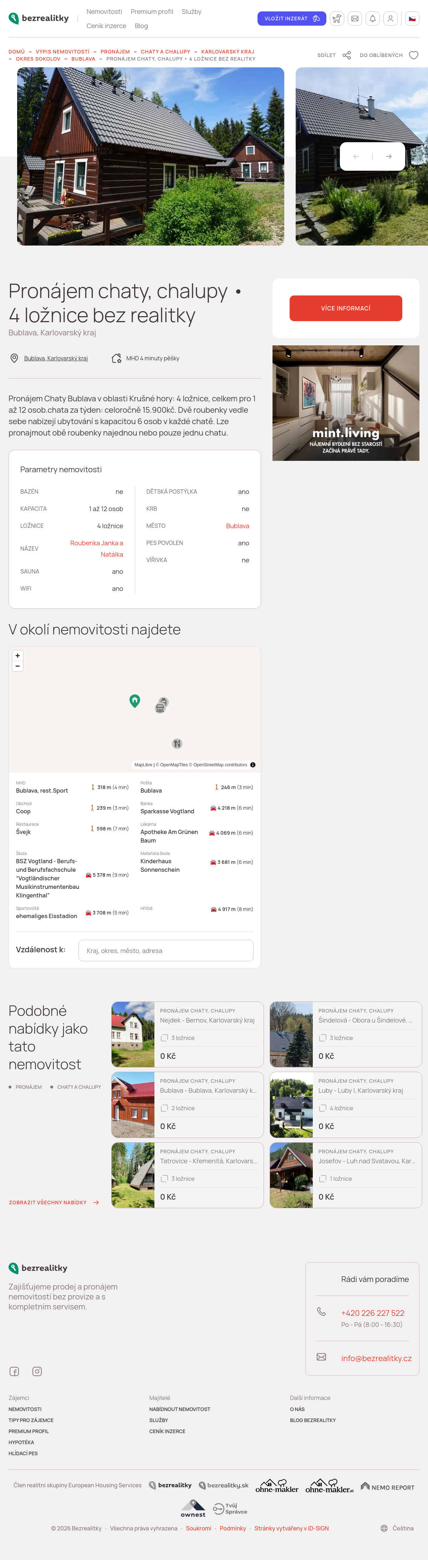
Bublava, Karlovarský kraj (56, 358)
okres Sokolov (38, 58)
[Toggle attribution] (253, 765)
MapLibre (238, 764)
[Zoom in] (17, 655)
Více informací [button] (346, 308)
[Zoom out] (17, 666)
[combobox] (166, 950)
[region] (135, 710)
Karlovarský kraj (228, 51)
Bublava (83, 58)
